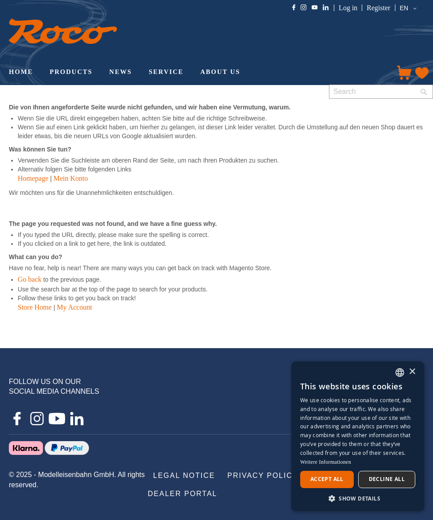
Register (378, 7)
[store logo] (63, 31)
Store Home (35, 307)
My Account (74, 307)
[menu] (195, 72)
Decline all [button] (387, 479)
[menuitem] (21, 72)
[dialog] (357, 436)
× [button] (412, 372)
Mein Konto (71, 178)
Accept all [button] (327, 479)
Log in (348, 7)
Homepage (33, 178)
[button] (410, 8)
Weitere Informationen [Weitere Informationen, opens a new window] (325, 462)
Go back (30, 279)
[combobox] (381, 92)
